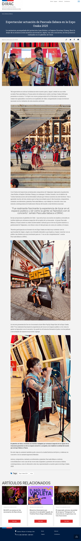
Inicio (3, 13)
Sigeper (55, 1)
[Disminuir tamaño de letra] (74, 1)
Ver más (14, 521)
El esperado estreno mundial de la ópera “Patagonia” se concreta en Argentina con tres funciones (66, 513)
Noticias (7, 13)
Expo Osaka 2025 (23, 473)
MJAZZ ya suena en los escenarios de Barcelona (13, 511)
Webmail (61, 1)
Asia (31, 473)
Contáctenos (67, 1)
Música (11, 13)
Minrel (51, 1)
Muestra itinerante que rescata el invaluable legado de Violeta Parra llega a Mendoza (41, 512)
